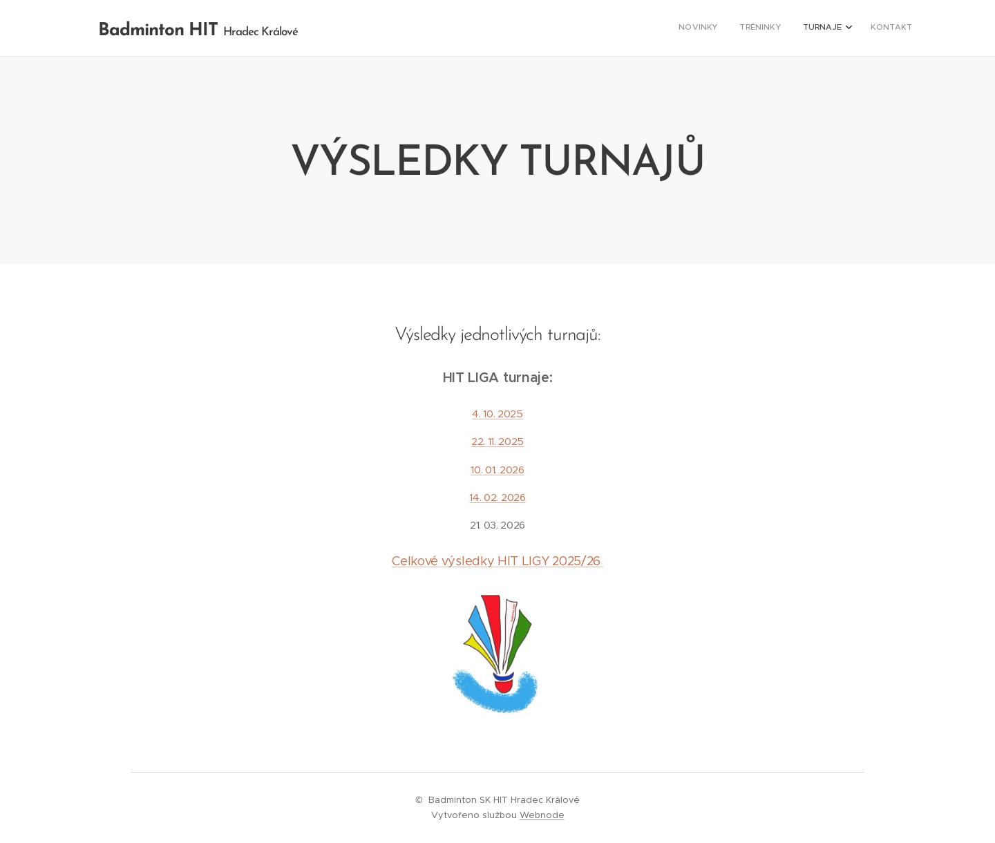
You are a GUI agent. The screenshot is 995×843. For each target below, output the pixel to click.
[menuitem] (842, 28)
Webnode (542, 815)
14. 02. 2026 (497, 497)
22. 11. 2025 (497, 441)
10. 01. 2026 (497, 469)
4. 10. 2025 (497, 413)
